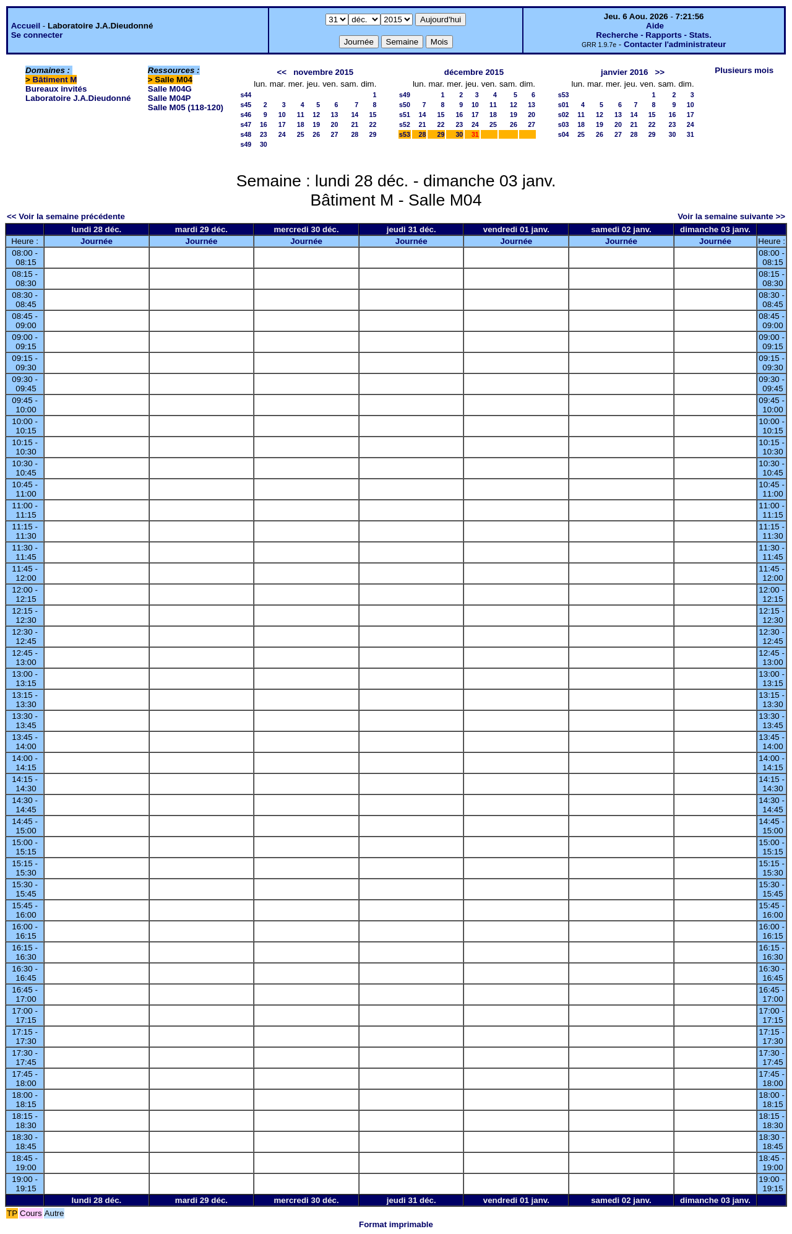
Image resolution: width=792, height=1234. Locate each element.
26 (316, 134)
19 (316, 124)
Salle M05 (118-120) (185, 107)
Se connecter (37, 35)
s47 (246, 124)
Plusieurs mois (744, 70)
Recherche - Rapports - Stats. (654, 35)
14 (354, 114)
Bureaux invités (56, 88)
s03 (563, 124)
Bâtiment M (55, 79)
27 (334, 134)
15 (373, 114)
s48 (246, 134)
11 (300, 114)
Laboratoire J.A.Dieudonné (78, 98)
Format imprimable (396, 1224)
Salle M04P (169, 98)
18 (300, 124)
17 (282, 124)
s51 (404, 114)
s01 (563, 104)
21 (354, 124)
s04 (563, 134)
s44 (246, 94)
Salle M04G (170, 88)
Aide (655, 25)
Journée (96, 241)
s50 (404, 104)
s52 (404, 124)
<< (281, 72)
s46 (246, 114)
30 (263, 144)
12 (316, 114)
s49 (246, 144)
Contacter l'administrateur (675, 44)
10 (282, 114)
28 (354, 134)
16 (263, 124)
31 (690, 134)
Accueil (25, 25)
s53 (404, 134)
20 (334, 124)
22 (373, 124)
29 (373, 134)
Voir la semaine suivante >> (731, 216)
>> (660, 72)
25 (300, 134)
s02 (563, 114)
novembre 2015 (323, 72)
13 (334, 114)
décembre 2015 (474, 72)
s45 (246, 104)
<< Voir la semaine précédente (66, 216)
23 (263, 134)
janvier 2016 (624, 72)
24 (282, 134)
